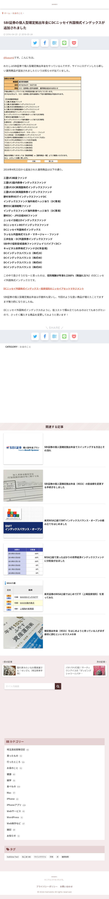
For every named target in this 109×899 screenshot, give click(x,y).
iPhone (13, 801)
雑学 (11, 782)
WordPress (15, 820)
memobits (54, 4)
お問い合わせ (66, 890)
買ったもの (15, 757)
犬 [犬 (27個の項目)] (57, 861)
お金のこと (25, 348)
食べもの (14, 789)
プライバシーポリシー (47, 890)
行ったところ (16, 763)
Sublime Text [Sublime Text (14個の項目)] (13, 861)
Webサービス (16, 814)
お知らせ (14, 839)
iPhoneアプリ (17, 808)
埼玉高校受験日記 (19, 751)
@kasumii (9, 58)
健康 (11, 776)
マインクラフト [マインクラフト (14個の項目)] (40, 861)
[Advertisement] (54, 388)
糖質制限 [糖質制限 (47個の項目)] (65, 861)
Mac (11, 795)
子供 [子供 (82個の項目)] (51, 861)
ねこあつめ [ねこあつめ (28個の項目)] (26, 861)
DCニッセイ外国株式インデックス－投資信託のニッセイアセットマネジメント (46, 289)
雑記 (11, 833)
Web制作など (16, 827)
